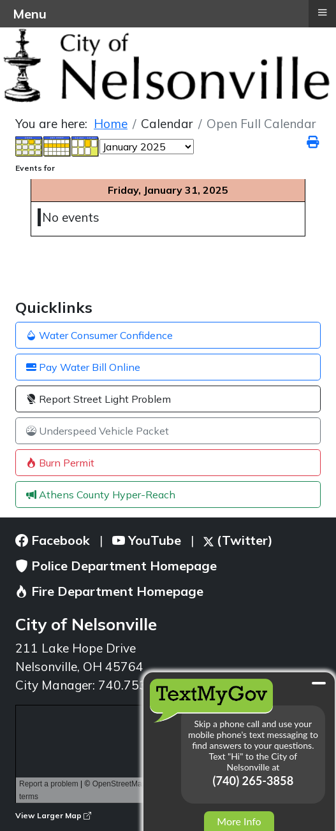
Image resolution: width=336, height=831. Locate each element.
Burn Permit (60, 462)
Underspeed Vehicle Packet (97, 430)
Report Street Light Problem (98, 399)
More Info (239, 821)
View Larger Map (53, 815)
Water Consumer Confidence (99, 335)
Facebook (52, 540)
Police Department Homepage (116, 566)
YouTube (146, 540)
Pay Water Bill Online (83, 367)
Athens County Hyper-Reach (100, 494)
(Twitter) (238, 540)
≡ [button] (322, 12)
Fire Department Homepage (109, 591)
